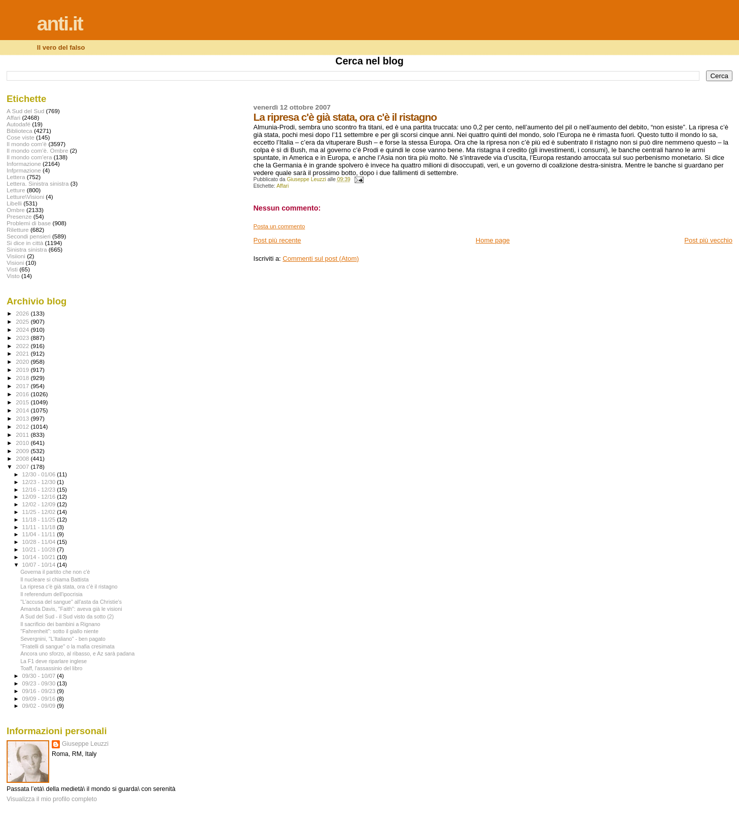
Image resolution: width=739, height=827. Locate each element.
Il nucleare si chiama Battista (54, 579)
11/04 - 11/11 (39, 534)
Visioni (15, 262)
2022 (23, 345)
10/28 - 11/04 (39, 542)
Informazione (24, 163)
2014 (23, 410)
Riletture (18, 229)
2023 (23, 337)
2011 (23, 434)
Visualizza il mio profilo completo (52, 799)
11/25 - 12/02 (39, 512)
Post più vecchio (708, 240)
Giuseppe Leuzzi (85, 743)
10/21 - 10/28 (39, 549)
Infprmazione (24, 170)
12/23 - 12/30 (39, 482)
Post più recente (277, 240)
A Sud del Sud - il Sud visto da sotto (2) (67, 616)
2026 (23, 313)
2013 (23, 418)
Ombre (16, 209)
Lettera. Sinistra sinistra (37, 183)
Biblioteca (19, 130)
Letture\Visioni (25, 196)
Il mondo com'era (29, 157)
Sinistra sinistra (27, 249)
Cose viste (20, 137)
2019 (23, 369)
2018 (23, 377)
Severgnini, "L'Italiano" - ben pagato (62, 639)
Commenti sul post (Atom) (321, 258)
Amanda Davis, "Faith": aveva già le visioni (71, 609)
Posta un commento (279, 226)
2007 (23, 466)
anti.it (60, 24)
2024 (23, 329)
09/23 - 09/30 (39, 683)
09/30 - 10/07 (39, 676)
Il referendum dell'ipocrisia (51, 594)
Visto (13, 275)
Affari (282, 186)
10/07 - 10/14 (39, 565)
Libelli (14, 203)
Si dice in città (25, 242)
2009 (23, 450)
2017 (23, 386)
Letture (16, 190)
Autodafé (18, 124)
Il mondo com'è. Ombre (37, 150)
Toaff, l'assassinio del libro (51, 668)
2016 (23, 394)
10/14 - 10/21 (39, 557)
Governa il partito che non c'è (55, 572)
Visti (12, 269)
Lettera (16, 177)
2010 (23, 442)
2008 (23, 458)
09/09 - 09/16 (39, 699)
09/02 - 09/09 (39, 706)
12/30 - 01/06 (39, 474)
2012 (23, 426)
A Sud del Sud (25, 111)
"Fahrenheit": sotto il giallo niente (59, 631)
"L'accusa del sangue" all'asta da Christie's (71, 602)
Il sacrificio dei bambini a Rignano (60, 624)
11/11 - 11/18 (39, 527)
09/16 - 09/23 (39, 691)
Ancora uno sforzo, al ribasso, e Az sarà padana (77, 653)
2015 (23, 402)
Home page (493, 240)
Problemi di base (29, 223)
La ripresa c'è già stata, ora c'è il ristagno (69, 586)
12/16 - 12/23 (39, 490)
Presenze (19, 216)
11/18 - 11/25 (39, 519)
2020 (23, 361)
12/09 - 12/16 (39, 497)
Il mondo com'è (27, 144)
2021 (23, 353)
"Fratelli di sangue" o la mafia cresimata (67, 646)
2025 (23, 321)
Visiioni (16, 256)
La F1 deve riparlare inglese (53, 661)
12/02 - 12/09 (39, 504)
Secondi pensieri (29, 236)
